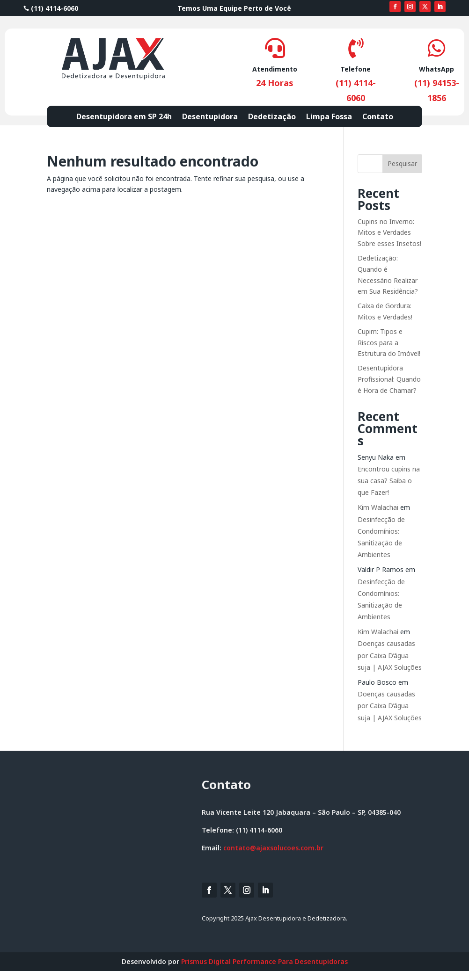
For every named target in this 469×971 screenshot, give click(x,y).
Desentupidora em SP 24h (124, 117)
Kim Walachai (378, 507)
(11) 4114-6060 (50, 8)
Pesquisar (402, 163)
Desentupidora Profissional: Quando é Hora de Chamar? (389, 379)
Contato (377, 117)
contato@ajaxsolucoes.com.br (273, 847)
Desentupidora (210, 117)
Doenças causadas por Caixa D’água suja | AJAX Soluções (390, 655)
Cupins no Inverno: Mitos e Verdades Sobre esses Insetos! (389, 232)
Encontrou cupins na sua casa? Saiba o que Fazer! (389, 480)
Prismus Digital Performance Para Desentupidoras (264, 961)
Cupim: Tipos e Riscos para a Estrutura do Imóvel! (389, 342)
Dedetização (272, 117)
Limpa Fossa (329, 117)
